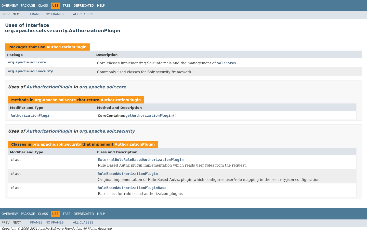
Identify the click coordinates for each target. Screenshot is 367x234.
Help (101, 5)
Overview (10, 5)
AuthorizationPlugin (66, 47)
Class (43, 5)
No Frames (55, 14)
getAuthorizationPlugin (149, 115)
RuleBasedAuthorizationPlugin (128, 174)
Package (28, 5)
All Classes (83, 14)
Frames (36, 14)
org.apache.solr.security (30, 71)
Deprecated (84, 5)
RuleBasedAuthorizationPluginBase (132, 188)
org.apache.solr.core (27, 62)
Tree (67, 5)
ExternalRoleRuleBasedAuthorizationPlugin (141, 160)
